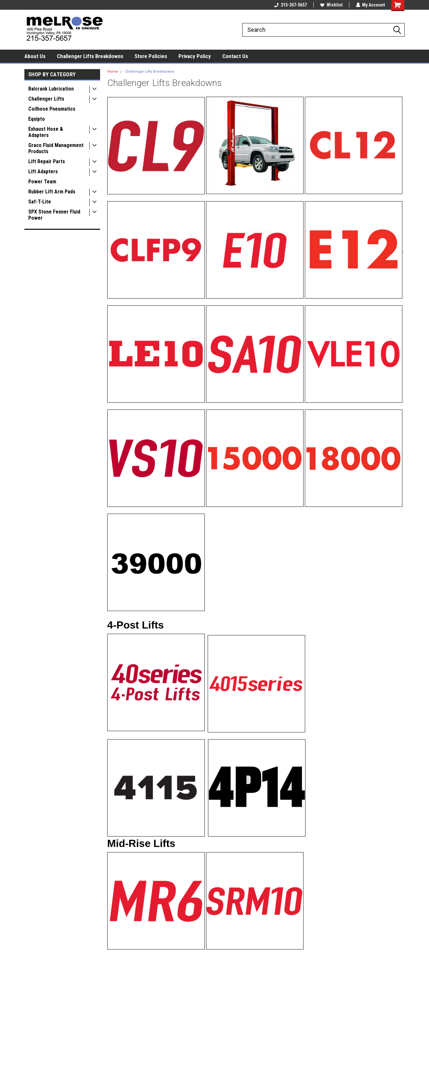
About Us (35, 56)
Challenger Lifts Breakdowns (90, 56)
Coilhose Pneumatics (51, 109)
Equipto (36, 119)
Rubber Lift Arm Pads (51, 192)
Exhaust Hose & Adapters (45, 132)
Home (112, 71)
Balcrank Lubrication (51, 89)
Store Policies (151, 56)
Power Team (42, 181)
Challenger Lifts (46, 99)
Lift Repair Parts (46, 161)
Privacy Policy (194, 56)
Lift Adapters (43, 171)
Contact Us (235, 56)
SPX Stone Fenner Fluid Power (54, 215)
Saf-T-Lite (39, 202)
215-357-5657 (290, 4)
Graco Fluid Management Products (56, 148)
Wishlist (331, 4)
